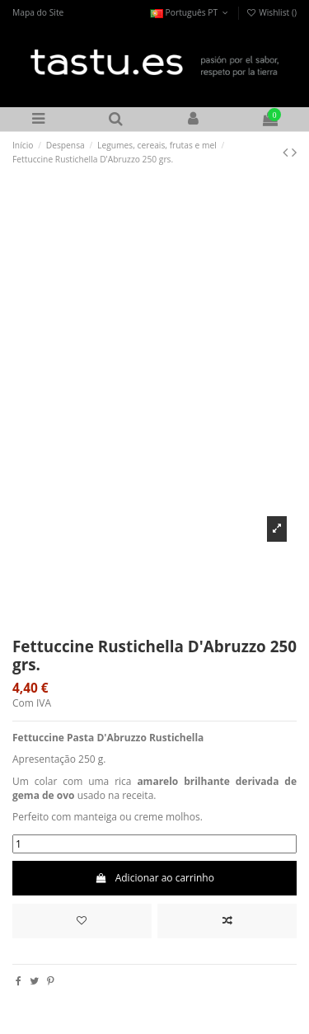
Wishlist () (271, 12)
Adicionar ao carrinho (154, 878)
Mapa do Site (37, 12)
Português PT (190, 12)
